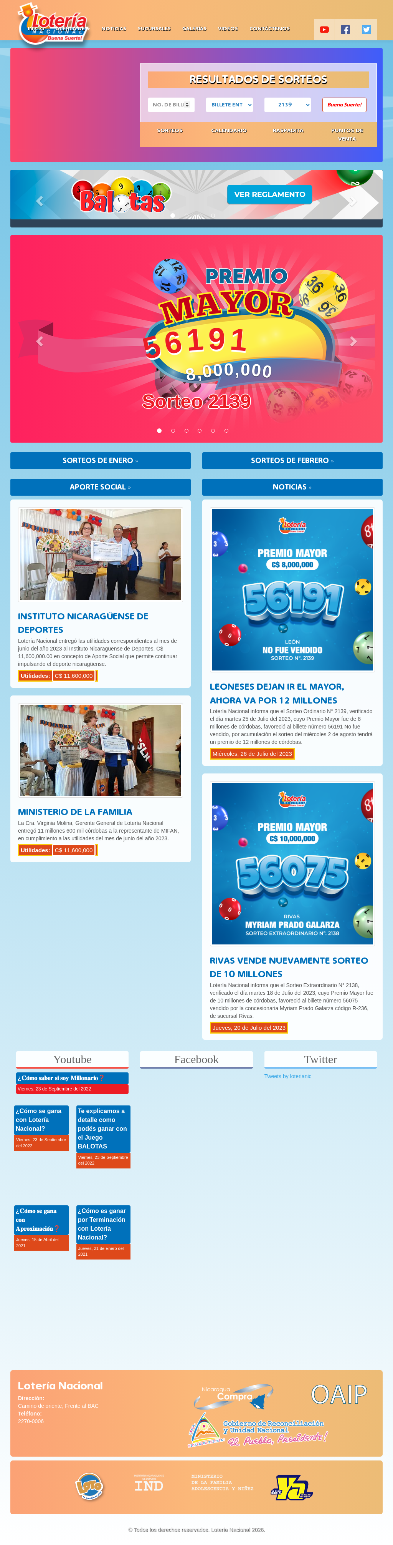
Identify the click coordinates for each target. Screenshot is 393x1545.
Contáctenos (269, 29)
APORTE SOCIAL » (100, 487)
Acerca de (73, 29)
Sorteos (170, 130)
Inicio (36, 29)
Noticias (113, 29)
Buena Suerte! (344, 105)
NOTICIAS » (292, 487)
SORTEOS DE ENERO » (101, 460)
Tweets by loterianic (288, 1076)
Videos (228, 29)
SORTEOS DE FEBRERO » (292, 460)
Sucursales (154, 29)
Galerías (194, 29)
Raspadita (288, 130)
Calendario (229, 130)
